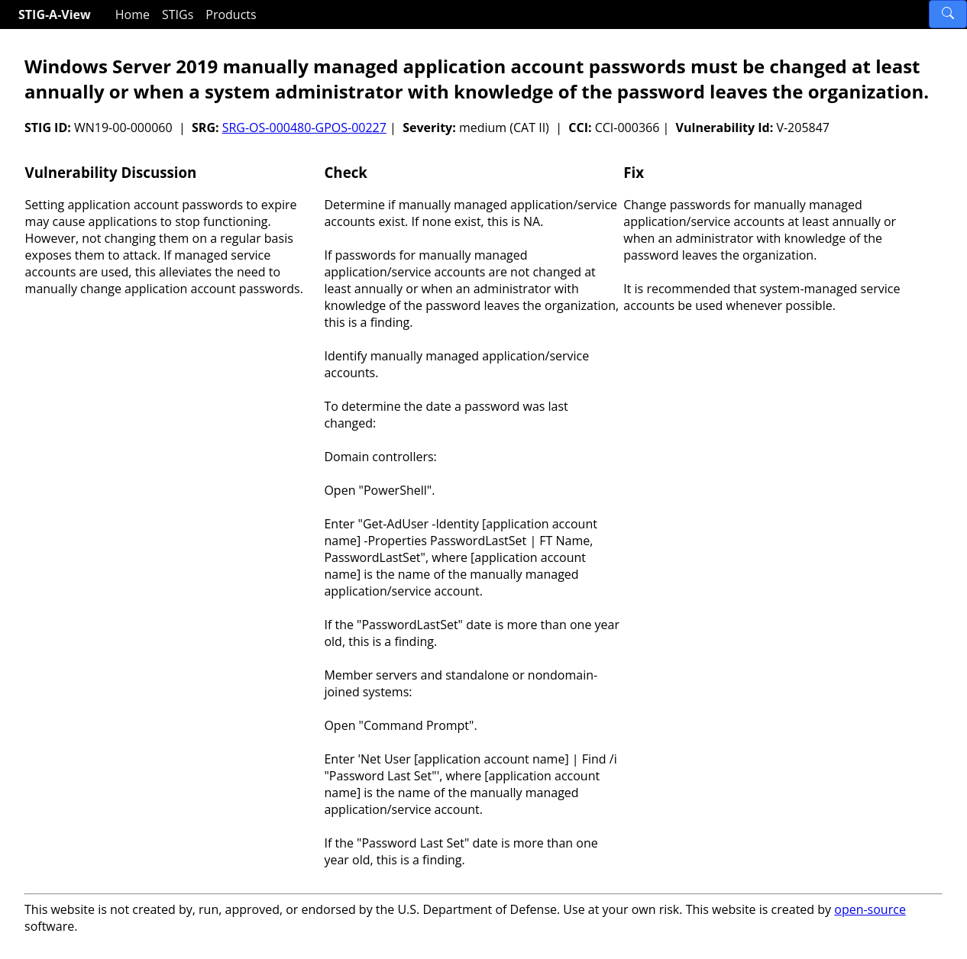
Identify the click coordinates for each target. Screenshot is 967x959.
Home (132, 14)
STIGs (177, 14)
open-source (870, 909)
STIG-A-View (54, 14)
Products (230, 14)
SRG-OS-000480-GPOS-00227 (304, 127)
